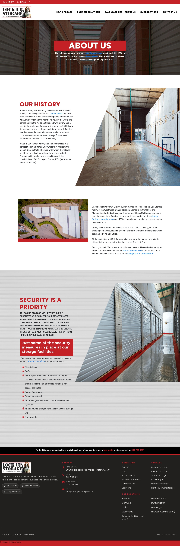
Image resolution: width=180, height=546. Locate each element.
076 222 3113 (72, 484)
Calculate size (128, 483)
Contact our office (36, 361)
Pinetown (126, 498)
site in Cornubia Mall (132, 250)
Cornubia (126, 502)
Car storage (157, 479)
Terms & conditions (131, 479)
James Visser (56, 113)
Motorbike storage (160, 483)
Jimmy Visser (91, 56)
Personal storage (159, 467)
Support (175, 534)
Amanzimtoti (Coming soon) (133, 518)
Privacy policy (128, 475)
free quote (108, 450)
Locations (126, 488)
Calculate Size (113, 12)
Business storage (159, 471)
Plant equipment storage (163, 488)
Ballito (125, 507)
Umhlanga (156, 507)
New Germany (158, 498)
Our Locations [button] (149, 12)
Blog (124, 471)
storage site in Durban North (140, 253)
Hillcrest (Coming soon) (163, 511)
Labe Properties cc (93, 53)
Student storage (158, 475)
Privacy (160, 534)
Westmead (127, 511)
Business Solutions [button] (88, 12)
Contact (126, 467)
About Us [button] (130, 12)
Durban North (158, 502)
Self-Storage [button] (64, 12)
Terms (167, 534)
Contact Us (169, 12)
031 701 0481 (137, 450)
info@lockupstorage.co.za (79, 491)
